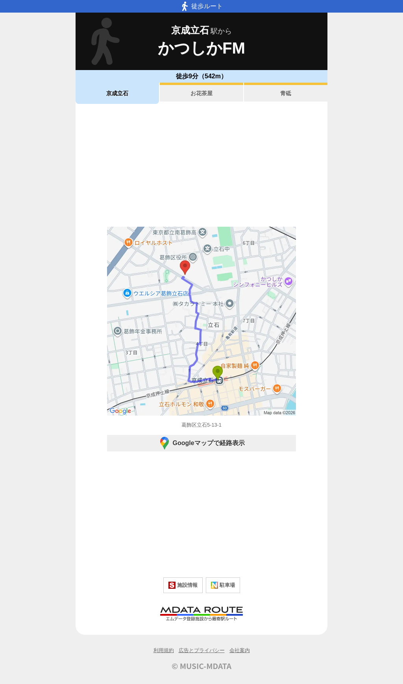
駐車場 (223, 585)
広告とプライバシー (202, 650)
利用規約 (163, 650)
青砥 (285, 93)
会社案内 (239, 650)
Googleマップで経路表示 (201, 443)
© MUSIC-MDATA (201, 665)
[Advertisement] (201, 165)
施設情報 (183, 585)
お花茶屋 (201, 93)
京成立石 (117, 93)
